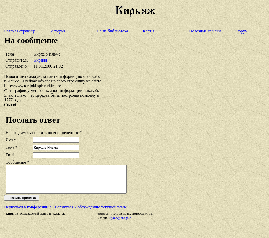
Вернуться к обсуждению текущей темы (91, 212)
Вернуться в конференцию (27, 212)
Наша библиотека (112, 31)
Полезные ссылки (205, 31)
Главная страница (20, 31)
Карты (148, 31)
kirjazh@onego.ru (120, 223)
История (57, 31)
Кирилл (40, 60)
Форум (241, 31)
